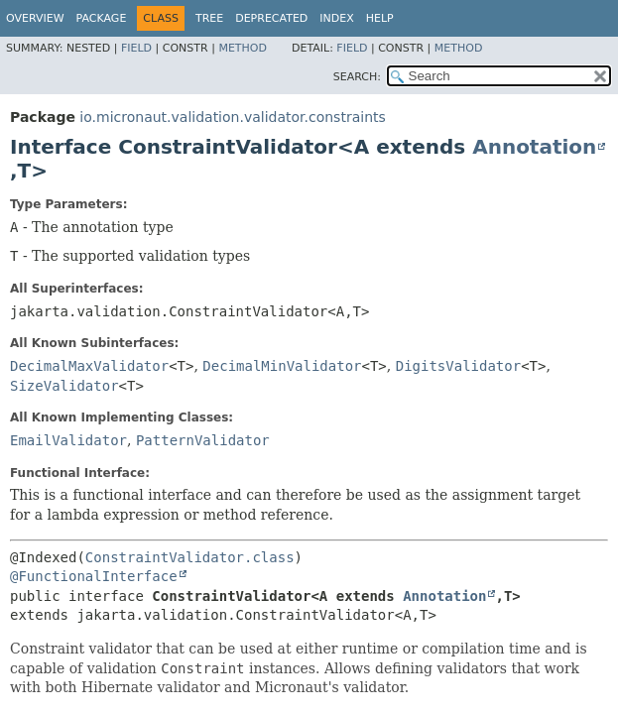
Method (242, 48)
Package (101, 18)
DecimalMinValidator (281, 366)
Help (380, 18)
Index (336, 18)
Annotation (534, 147)
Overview (35, 18)
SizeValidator (64, 386)
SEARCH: (357, 76)
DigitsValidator (458, 366)
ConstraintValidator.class (190, 557)
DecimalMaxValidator (89, 366)
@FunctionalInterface (94, 576)
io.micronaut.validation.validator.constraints (232, 117)
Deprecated (271, 18)
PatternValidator (203, 440)
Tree (209, 18)
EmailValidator (68, 440)
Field (136, 48)
